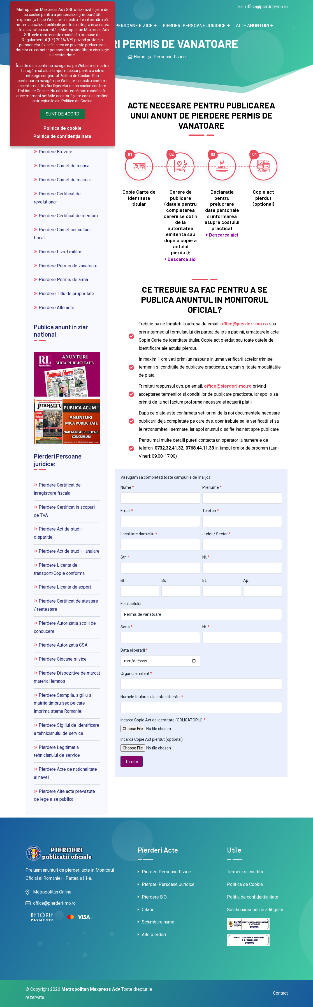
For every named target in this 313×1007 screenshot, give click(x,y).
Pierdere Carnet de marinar (62, 179)
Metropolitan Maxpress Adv (90, 989)
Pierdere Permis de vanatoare (66, 265)
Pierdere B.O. (152, 897)
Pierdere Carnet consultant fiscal (62, 233)
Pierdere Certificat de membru (66, 215)
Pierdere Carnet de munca (61, 165)
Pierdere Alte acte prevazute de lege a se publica (64, 795)
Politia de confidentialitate (252, 897)
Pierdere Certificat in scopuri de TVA (64, 511)
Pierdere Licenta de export (62, 587)
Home (136, 56)
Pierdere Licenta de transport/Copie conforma (59, 569)
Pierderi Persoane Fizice (164, 871)
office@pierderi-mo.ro (263, 6)
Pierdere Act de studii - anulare (66, 551)
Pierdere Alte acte (54, 307)
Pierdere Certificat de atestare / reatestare (66, 605)
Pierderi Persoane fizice (124, 25)
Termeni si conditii (245, 871)
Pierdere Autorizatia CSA (60, 645)
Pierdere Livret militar (57, 251)
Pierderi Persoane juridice (194, 25)
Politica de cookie (62, 128)
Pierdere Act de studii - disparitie (59, 533)
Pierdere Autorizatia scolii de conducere (65, 627)
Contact (280, 993)
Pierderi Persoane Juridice (166, 884)
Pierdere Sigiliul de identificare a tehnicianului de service (66, 729)
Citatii (145, 909)
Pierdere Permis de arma (61, 279)
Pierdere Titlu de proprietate (64, 293)
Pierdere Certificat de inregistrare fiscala (57, 489)
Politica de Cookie (245, 884)
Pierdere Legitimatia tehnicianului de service (57, 751)
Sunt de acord (62, 114)
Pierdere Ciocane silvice (60, 659)
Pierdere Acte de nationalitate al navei (65, 773)
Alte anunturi (252, 25)
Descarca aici (180, 259)
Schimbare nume (156, 922)
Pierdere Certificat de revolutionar (57, 198)
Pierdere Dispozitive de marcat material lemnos (67, 677)
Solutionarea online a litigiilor (255, 909)
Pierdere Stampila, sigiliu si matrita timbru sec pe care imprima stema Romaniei (63, 703)
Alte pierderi (152, 934)
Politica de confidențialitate (62, 136)
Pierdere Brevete (53, 151)
